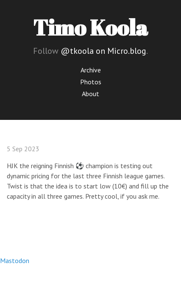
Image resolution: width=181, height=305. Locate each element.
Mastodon (14, 260)
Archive (91, 70)
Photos (90, 82)
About (90, 93)
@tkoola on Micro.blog (103, 50)
